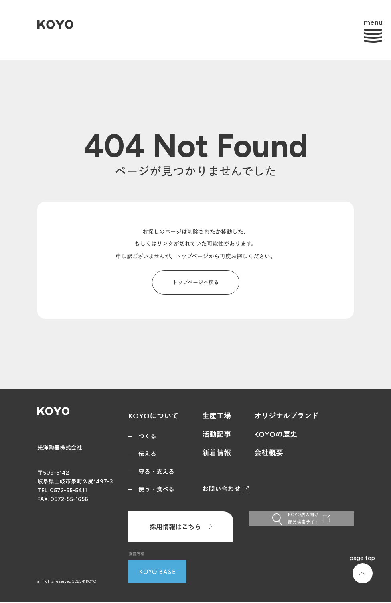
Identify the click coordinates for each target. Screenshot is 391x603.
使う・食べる (156, 489)
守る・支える (156, 471)
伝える (147, 454)
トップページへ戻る (195, 282)
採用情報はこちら (181, 527)
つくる (147, 436)
